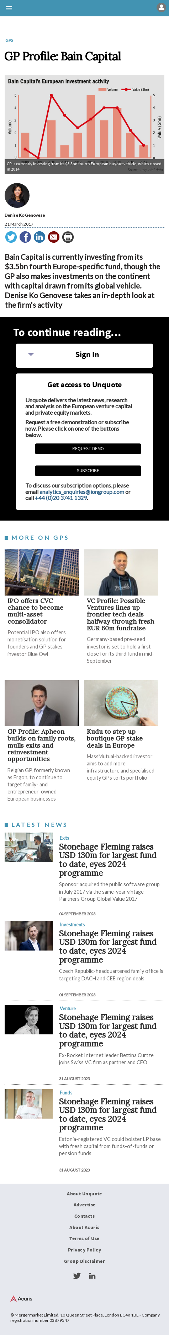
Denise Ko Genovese (25, 215)
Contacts (84, 1216)
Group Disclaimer (84, 1261)
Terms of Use (84, 1238)
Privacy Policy (84, 1250)
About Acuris (84, 1227)
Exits (64, 838)
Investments (72, 924)
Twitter (77, 1276)
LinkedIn (92, 1276)
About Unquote (84, 1193)
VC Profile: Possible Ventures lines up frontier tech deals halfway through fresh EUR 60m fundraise (120, 614)
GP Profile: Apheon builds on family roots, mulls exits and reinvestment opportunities (41, 745)
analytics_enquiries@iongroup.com (81, 491)
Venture (68, 1008)
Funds (66, 1093)
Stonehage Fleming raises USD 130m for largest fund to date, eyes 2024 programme (107, 859)
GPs (9, 40)
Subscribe (88, 471)
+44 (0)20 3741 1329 (61, 497)
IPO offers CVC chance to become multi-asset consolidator (35, 611)
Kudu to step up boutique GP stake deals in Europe (115, 738)
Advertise (85, 1205)
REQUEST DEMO (88, 449)
